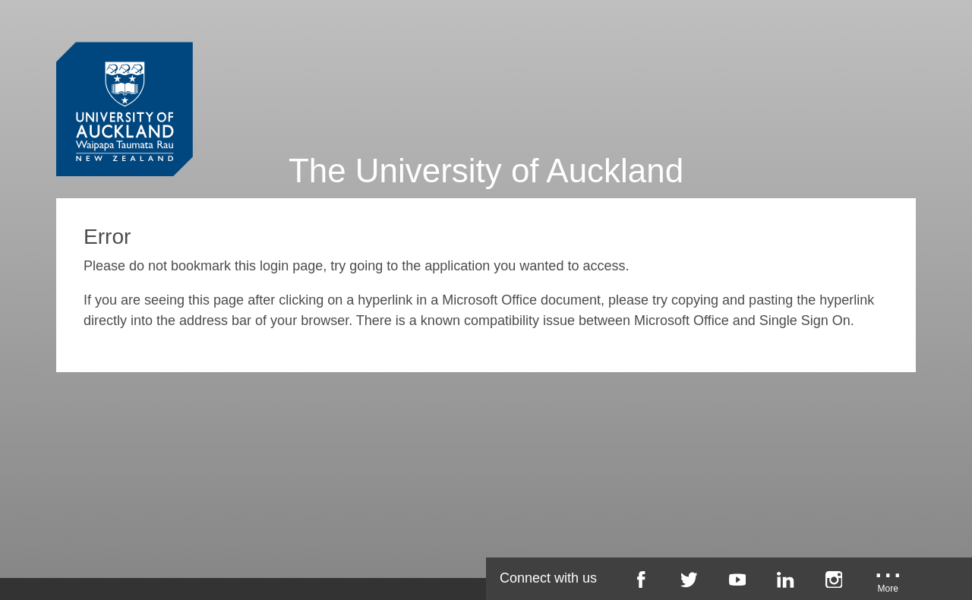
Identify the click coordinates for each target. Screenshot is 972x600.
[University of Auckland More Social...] (888, 584)
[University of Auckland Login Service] (124, 82)
